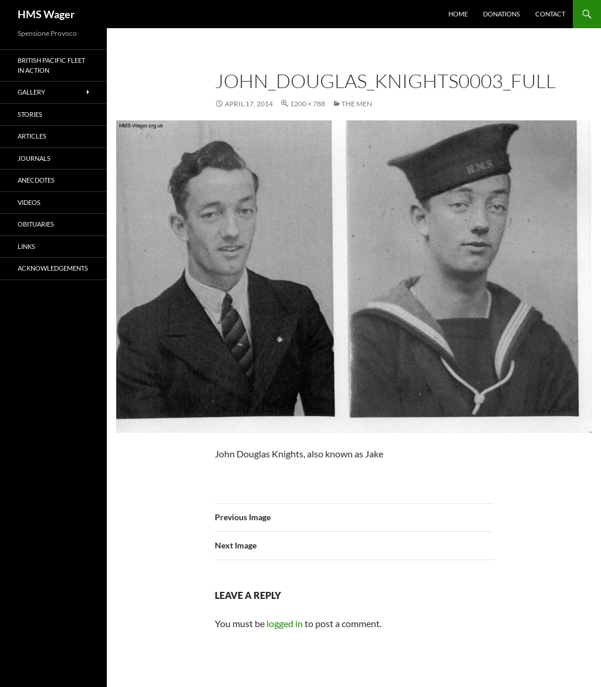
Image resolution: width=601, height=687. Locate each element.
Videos (29, 202)
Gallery (31, 92)
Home (458, 14)
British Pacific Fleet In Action (51, 65)
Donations (501, 14)
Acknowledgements (53, 268)
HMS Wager (46, 14)
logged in (284, 623)
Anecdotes (36, 180)
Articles (32, 136)
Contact (550, 14)
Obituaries (36, 224)
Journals (34, 158)
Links (26, 246)
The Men (357, 103)
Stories (30, 114)
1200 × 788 (307, 103)
